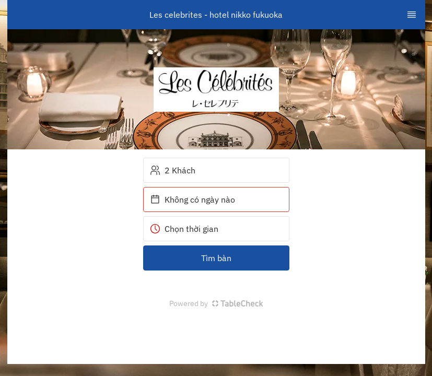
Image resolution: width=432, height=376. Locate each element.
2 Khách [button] (172, 170)
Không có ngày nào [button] (192, 199)
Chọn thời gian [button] (184, 229)
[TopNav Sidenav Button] (411, 14)
